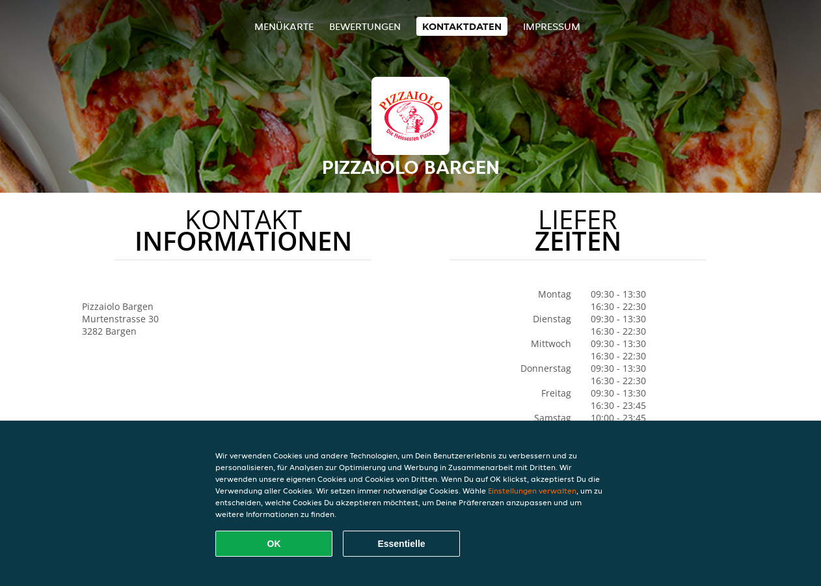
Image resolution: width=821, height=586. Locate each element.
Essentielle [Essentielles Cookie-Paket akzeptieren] (401, 543)
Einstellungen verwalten (532, 490)
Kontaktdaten (462, 26)
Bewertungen (365, 26)
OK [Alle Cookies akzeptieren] (274, 543)
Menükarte (284, 26)
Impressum (551, 26)
